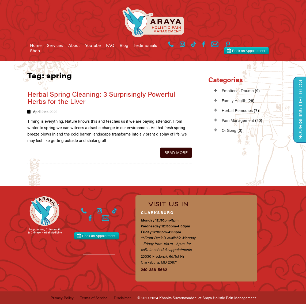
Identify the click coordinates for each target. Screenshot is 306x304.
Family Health (234, 100)
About (74, 45)
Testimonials (145, 45)
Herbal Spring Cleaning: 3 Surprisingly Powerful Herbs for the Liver (101, 97)
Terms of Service (93, 297)
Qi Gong (229, 130)
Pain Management (238, 120)
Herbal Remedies (237, 110)
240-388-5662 (154, 269)
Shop (35, 50)
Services (55, 45)
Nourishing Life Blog (300, 110)
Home (35, 45)
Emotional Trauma (238, 90)
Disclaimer (122, 297)
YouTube (93, 45)
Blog (124, 45)
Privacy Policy (62, 297)
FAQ (110, 45)
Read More (176, 152)
